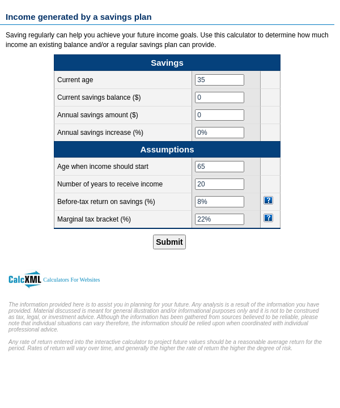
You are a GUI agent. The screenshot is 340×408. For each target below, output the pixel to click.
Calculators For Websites (71, 280)
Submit (169, 241)
